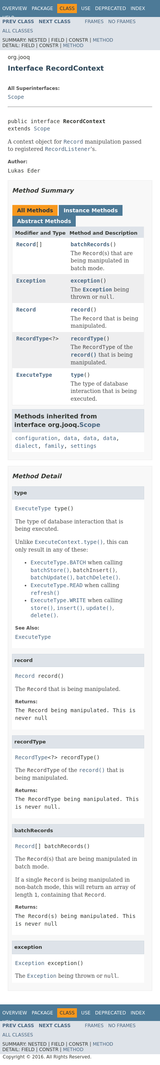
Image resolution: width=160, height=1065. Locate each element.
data (70, 438)
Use (85, 8)
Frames (94, 21)
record (80, 309)
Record (26, 244)
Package (42, 8)
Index (138, 8)
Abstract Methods (44, 221)
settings (83, 446)
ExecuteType (34, 375)
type (77, 375)
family (54, 446)
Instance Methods (90, 210)
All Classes (17, 31)
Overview (14, 8)
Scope (16, 97)
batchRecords (90, 244)
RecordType (32, 338)
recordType (87, 338)
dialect (26, 446)
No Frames (122, 21)
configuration (36, 438)
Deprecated (110, 8)
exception (85, 281)
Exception (31, 281)
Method (103, 40)
